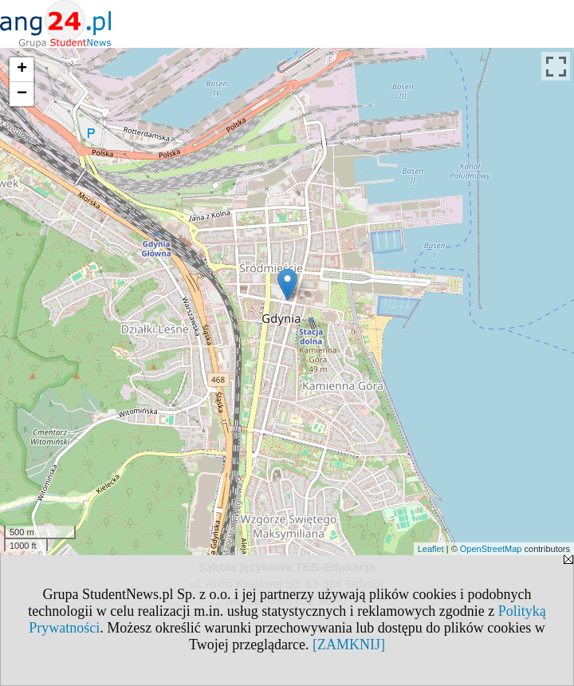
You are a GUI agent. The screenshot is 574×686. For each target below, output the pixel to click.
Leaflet (431, 549)
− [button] (22, 94)
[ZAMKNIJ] (349, 644)
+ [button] (22, 69)
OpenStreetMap (491, 549)
